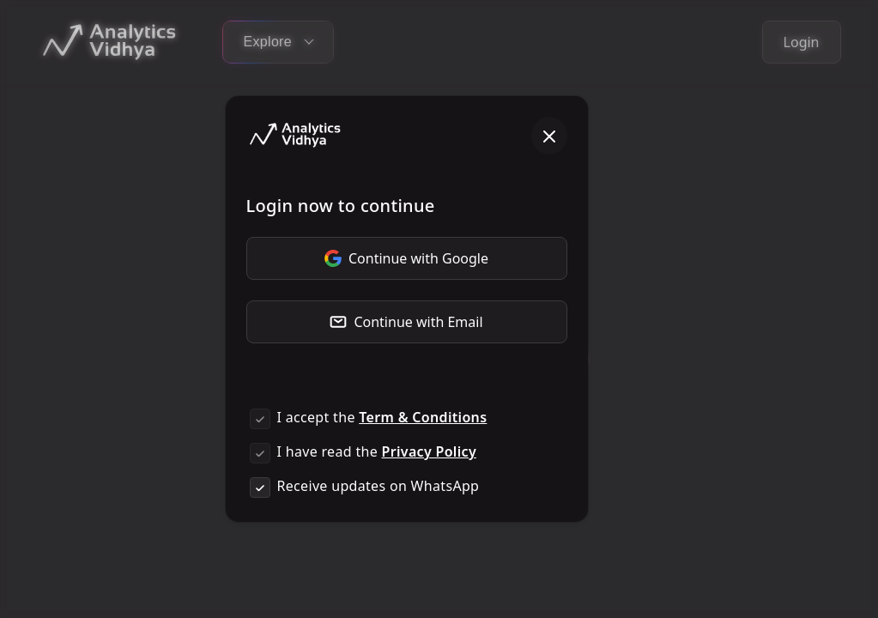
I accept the (382, 417)
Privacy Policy (429, 451)
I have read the (376, 451)
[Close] (549, 135)
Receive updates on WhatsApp (378, 485)
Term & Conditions (423, 417)
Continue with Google (406, 258)
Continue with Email (406, 321)
